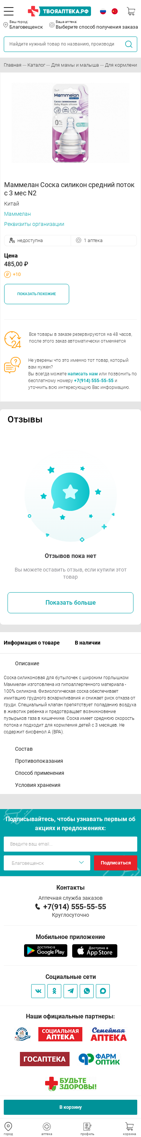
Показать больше (70, 602)
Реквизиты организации (34, 224)
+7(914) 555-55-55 (94, 380)
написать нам (83, 373)
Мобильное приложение (70, 936)
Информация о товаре (32, 643)
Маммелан (17, 214)
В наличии (87, 643)
